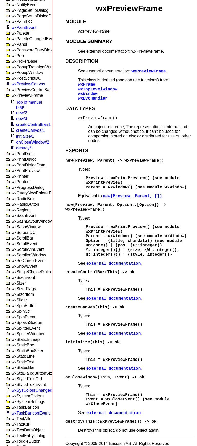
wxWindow (88, 94)
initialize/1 (25, 136)
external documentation (113, 263)
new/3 (21, 118)
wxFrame (86, 84)
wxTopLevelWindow (97, 89)
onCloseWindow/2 (32, 142)
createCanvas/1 (30, 130)
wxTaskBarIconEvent (31, 413)
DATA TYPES (80, 108)
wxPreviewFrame (148, 71)
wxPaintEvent (24, 27)
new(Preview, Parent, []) (132, 196)
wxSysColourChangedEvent (37, 390)
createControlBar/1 (33, 124)
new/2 (21, 113)
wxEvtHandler (92, 98)
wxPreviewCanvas (28, 84)
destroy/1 (24, 148)
